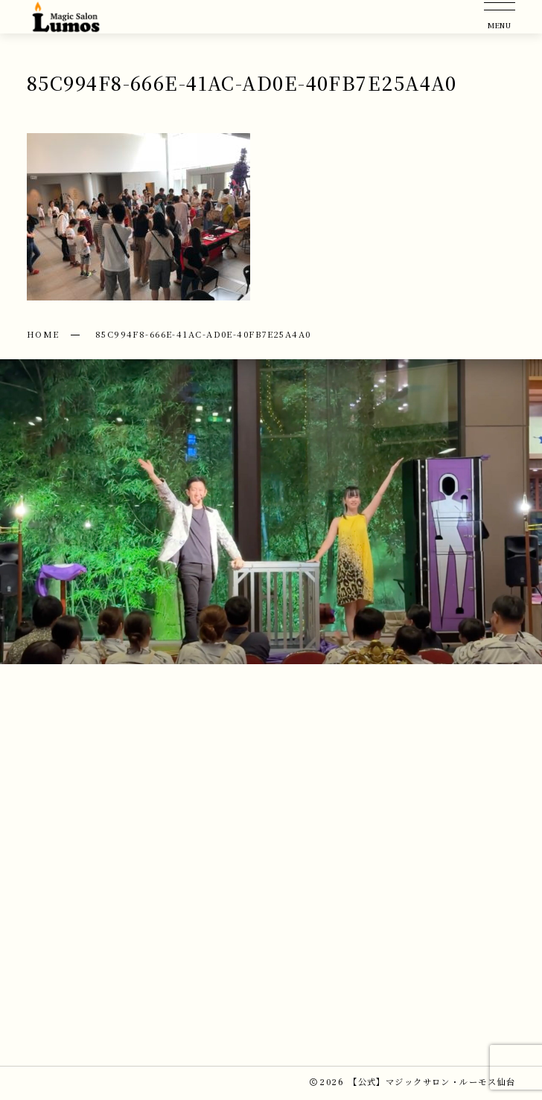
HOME (43, 334)
